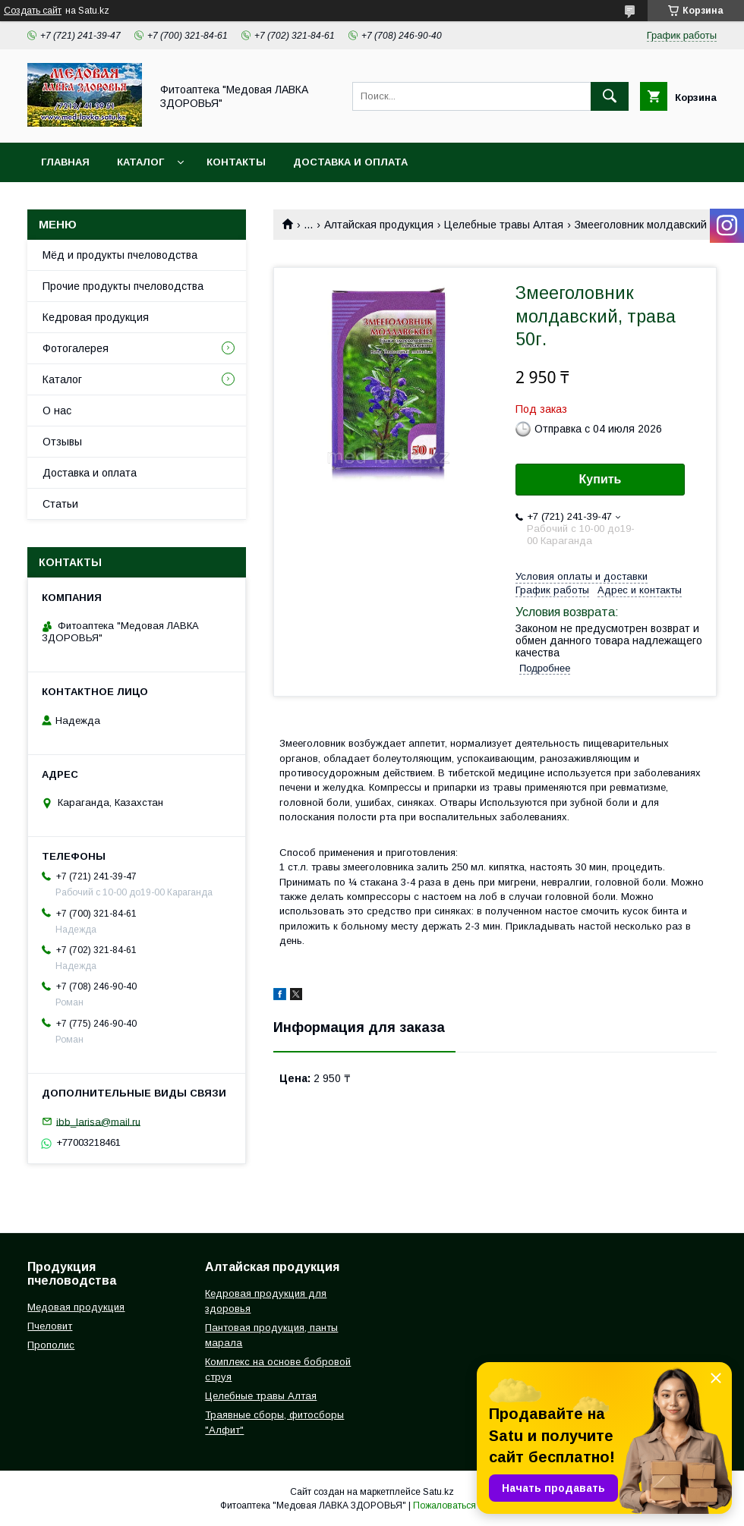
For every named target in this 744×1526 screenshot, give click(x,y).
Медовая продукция (76, 1307)
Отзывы (62, 442)
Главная (65, 162)
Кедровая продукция (96, 317)
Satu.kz (438, 1492)
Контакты (236, 162)
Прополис (50, 1345)
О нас (57, 410)
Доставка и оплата (350, 162)
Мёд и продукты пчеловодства (120, 255)
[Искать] (610, 96)
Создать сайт (32, 10)
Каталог (140, 162)
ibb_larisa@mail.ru (98, 1121)
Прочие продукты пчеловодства (123, 286)
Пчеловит (49, 1326)
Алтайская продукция (378, 225)
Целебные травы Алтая (503, 225)
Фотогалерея (76, 348)
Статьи (60, 504)
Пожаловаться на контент (468, 1505)
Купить (600, 479)
